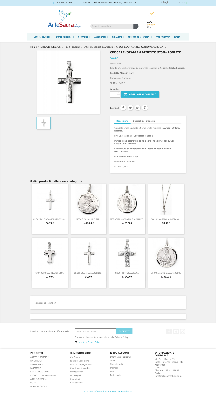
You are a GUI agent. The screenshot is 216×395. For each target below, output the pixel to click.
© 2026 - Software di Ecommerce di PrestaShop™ (108, 391)
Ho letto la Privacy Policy (89, 342)
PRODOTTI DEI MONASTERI (140, 37)
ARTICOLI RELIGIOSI (43, 37)
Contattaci (75, 379)
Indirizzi (114, 367)
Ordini (113, 360)
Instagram (182, 331)
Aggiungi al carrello (140, 94)
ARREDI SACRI (101, 37)
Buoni (113, 371)
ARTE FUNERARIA (163, 37)
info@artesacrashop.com (168, 375)
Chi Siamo (75, 357)
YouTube (176, 331)
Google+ (137, 107)
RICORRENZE (84, 37)
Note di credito (117, 364)
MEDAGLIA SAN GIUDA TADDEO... (166, 273)
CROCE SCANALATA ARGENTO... (88, 273)
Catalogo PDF (76, 382)
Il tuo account (119, 352)
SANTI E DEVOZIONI (65, 37)
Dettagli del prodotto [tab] (144, 120)
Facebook (169, 331)
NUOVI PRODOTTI (38, 386)
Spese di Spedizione (79, 360)
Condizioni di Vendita (80, 368)
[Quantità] (113, 94)
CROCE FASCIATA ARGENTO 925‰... (49, 219)
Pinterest (145, 107)
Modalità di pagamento (81, 364)
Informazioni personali (121, 356)
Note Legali (75, 375)
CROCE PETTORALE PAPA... (127, 273)
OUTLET (178, 37)
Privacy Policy (76, 371)
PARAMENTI (118, 37)
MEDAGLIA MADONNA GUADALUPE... (127, 219)
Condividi (123, 107)
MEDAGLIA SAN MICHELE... (88, 219)
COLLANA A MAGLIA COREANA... (166, 219)
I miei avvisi (115, 375)
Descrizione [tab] (122, 120)
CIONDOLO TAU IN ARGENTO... (49, 273)
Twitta (130, 107)
